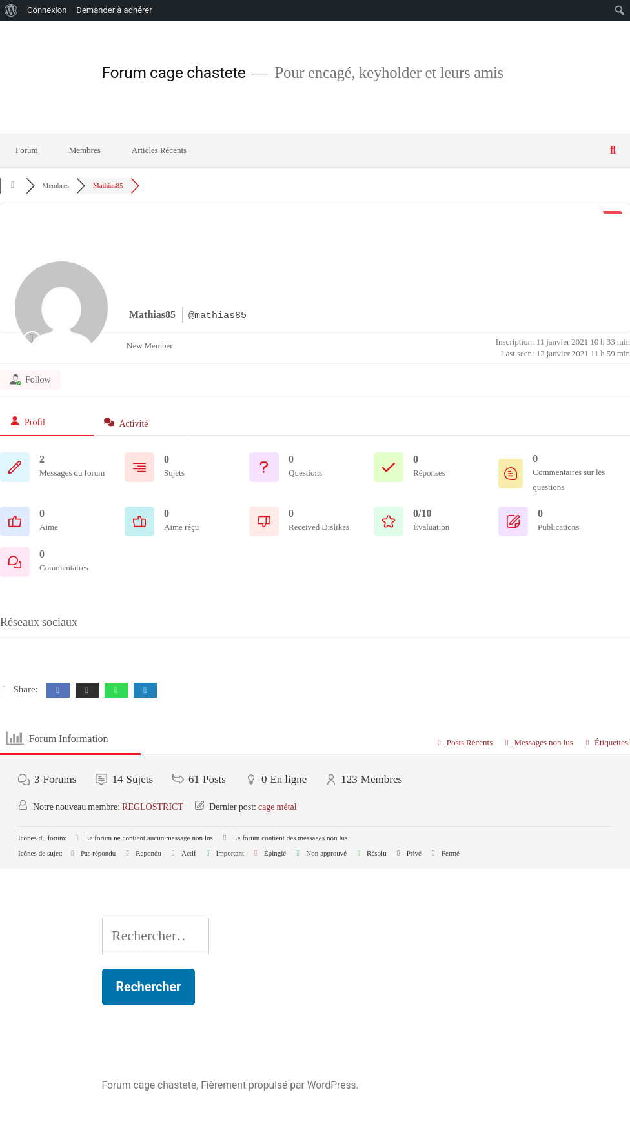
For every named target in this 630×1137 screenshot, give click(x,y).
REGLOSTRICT (152, 806)
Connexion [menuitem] (46, 10)
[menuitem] (11, 10)
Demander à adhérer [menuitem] (114, 10)
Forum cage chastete (174, 72)
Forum (26, 150)
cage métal (277, 806)
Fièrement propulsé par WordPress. (279, 1085)
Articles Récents (159, 150)
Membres (85, 150)
